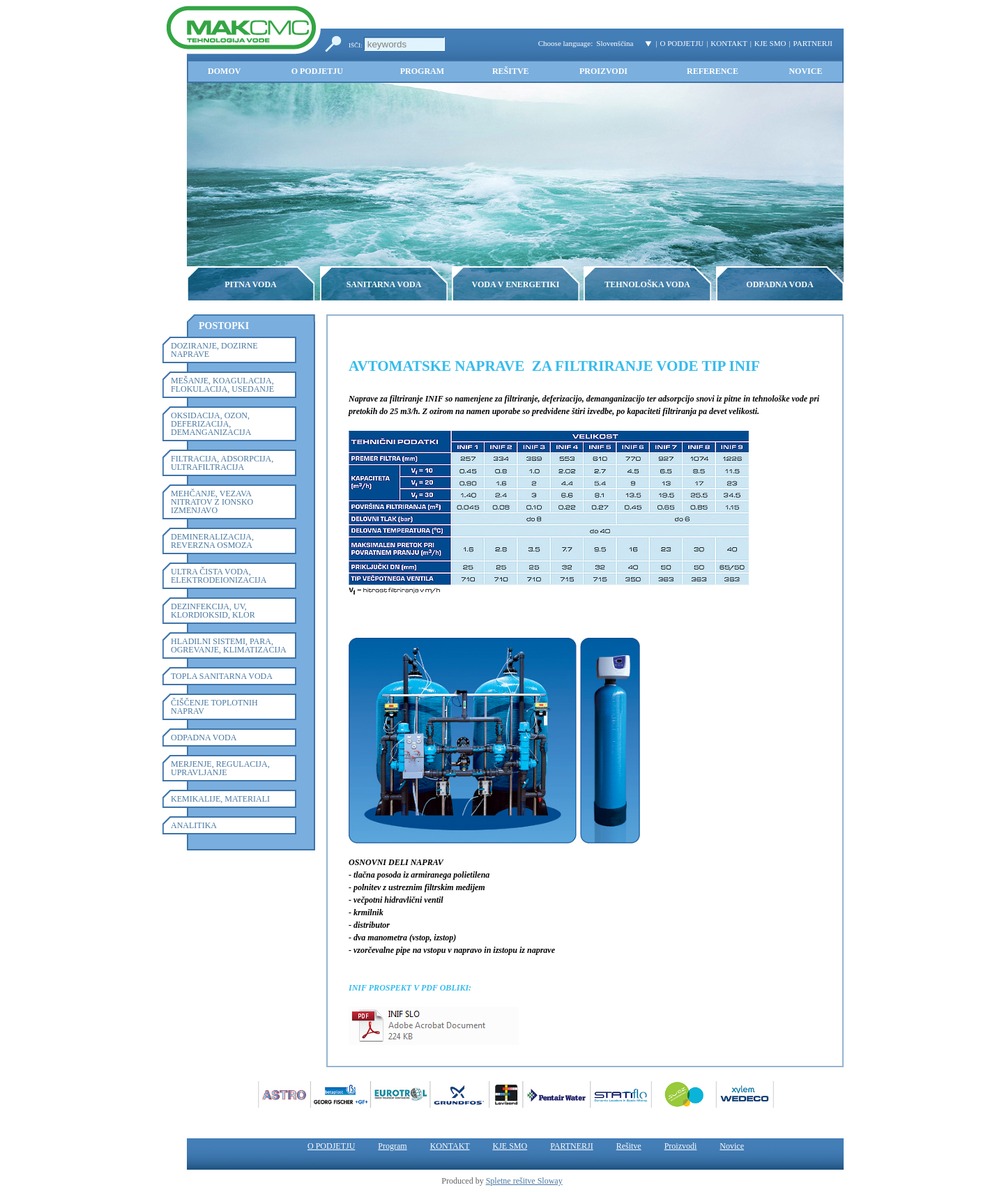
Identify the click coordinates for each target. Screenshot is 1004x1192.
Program (422, 71)
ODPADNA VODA (779, 284)
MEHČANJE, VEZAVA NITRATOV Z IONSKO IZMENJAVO (212, 501)
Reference (712, 71)
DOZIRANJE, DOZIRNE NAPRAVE (214, 350)
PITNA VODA (251, 284)
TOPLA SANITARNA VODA (222, 676)
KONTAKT (728, 43)
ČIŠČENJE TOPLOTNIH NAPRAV (214, 706)
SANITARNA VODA (384, 284)
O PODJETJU (682, 43)
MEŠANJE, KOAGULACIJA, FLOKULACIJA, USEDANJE (222, 384)
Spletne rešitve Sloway (524, 1181)
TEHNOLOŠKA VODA (647, 284)
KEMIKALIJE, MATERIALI (220, 799)
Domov (224, 71)
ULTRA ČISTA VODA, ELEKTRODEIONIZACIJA (218, 575)
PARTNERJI (812, 43)
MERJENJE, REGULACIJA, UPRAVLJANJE (220, 768)
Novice (805, 71)
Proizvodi (603, 71)
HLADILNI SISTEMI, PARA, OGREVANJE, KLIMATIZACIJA (229, 645)
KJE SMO (770, 43)
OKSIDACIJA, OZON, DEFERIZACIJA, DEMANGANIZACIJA (211, 423)
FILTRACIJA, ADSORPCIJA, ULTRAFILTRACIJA (222, 462)
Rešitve (510, 71)
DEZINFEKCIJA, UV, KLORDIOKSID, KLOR (213, 610)
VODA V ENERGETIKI (515, 284)
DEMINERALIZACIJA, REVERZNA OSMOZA (212, 541)
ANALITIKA (194, 825)
